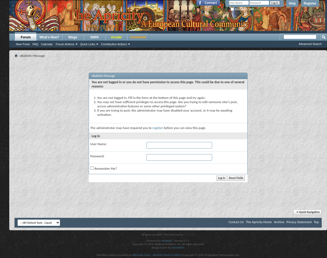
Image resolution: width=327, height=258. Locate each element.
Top (316, 222)
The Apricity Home (259, 222)
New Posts (23, 44)
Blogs (73, 37)
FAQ (35, 44)
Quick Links (87, 44)
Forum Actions (65, 44)
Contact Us (236, 222)
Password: (97, 156)
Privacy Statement (299, 222)
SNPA (94, 37)
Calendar (47, 44)
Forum (25, 37)
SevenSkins (178, 247)
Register (310, 3)
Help (292, 3)
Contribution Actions (114, 44)
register (158, 128)
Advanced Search (310, 43)
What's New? (49, 37)
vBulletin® (167, 240)
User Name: (98, 144)
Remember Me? (242, 9)
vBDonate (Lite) (141, 255)
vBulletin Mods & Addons (167, 255)
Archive (279, 222)
